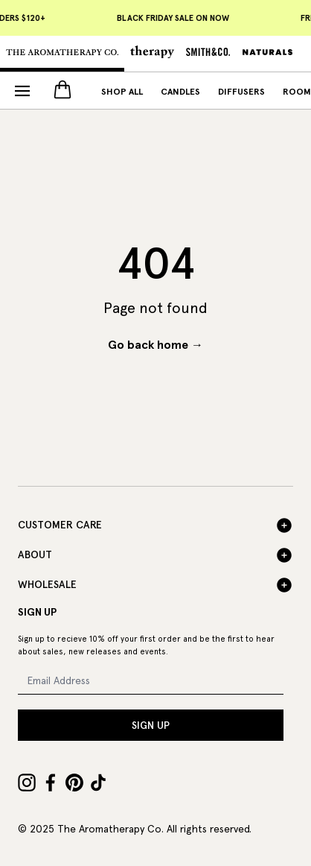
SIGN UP (151, 725)
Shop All (122, 91)
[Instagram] (27, 782)
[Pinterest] (74, 782)
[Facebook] (51, 782)
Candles (180, 91)
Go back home (155, 345)
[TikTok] (98, 782)
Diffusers (241, 91)
